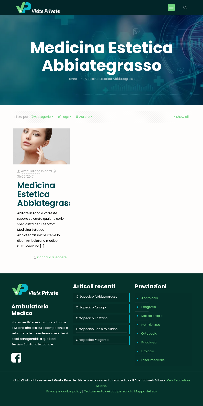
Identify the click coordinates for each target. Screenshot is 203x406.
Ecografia (148, 307)
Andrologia (149, 298)
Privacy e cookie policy (63, 391)
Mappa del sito (145, 391)
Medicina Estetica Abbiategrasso (110, 79)
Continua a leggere (52, 257)
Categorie (42, 116)
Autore (84, 116)
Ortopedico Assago (91, 307)
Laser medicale (153, 360)
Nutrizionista (150, 324)
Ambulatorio (30, 171)
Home (72, 79)
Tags (64, 116)
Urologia (147, 351)
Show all (181, 116)
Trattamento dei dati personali (108, 391)
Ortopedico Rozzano (92, 318)
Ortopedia (149, 333)
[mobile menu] (171, 7)
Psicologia (149, 342)
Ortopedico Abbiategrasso (96, 296)
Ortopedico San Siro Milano (97, 329)
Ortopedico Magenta (92, 340)
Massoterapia (151, 316)
